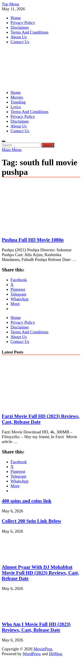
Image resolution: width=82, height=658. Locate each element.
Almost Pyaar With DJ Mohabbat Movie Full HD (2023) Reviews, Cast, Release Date (40, 572)
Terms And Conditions (29, 32)
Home (15, 18)
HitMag (55, 653)
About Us (18, 37)
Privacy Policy (22, 22)
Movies (16, 97)
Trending (18, 102)
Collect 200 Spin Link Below (31, 521)
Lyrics (15, 107)
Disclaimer (19, 27)
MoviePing (42, 649)
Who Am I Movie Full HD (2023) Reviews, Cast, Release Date (36, 627)
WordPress (32, 653)
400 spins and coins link (26, 501)
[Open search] (3, 141)
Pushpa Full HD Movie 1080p (33, 240)
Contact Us (19, 42)
